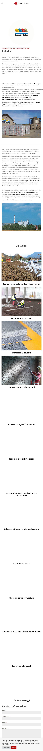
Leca (27, 192)
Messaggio (5, 728)
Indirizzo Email (6, 716)
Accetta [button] (14, 747)
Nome (4, 710)
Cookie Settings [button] (6, 747)
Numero (4, 722)
